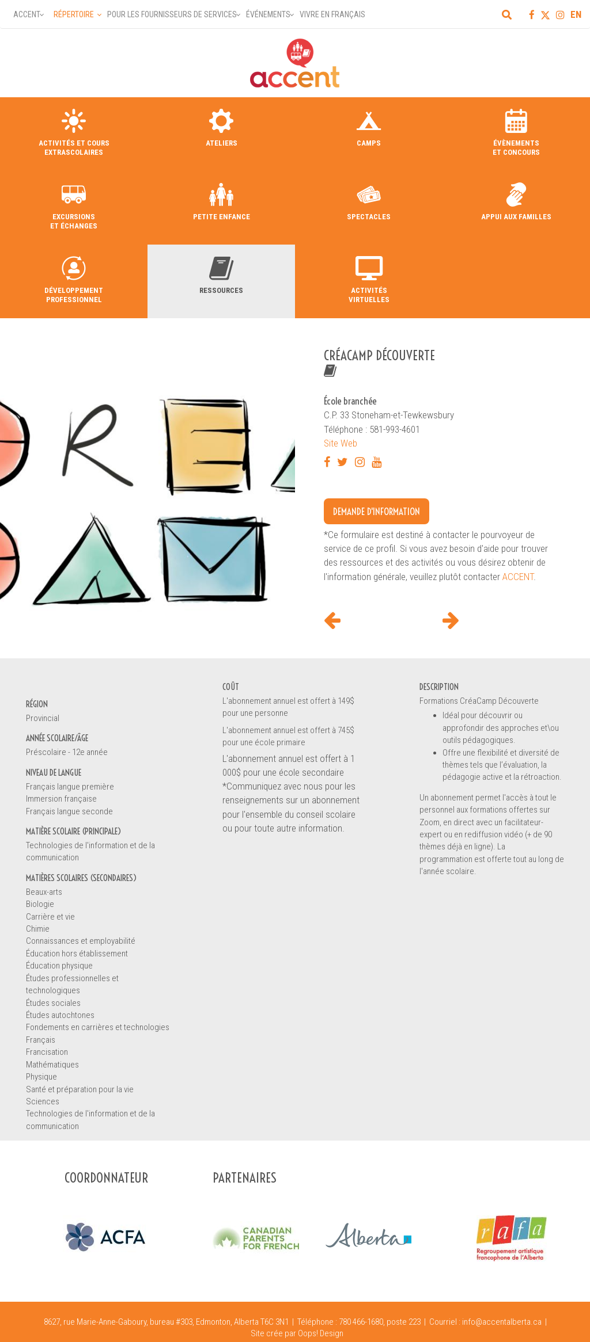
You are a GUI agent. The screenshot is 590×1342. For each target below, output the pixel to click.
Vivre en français (332, 14)
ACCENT (518, 576)
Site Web (340, 443)
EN (575, 14)
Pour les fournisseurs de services (172, 14)
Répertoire (74, 14)
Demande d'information (376, 511)
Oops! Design (320, 1333)
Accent (26, 14)
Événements (268, 14)
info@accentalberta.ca (502, 1322)
